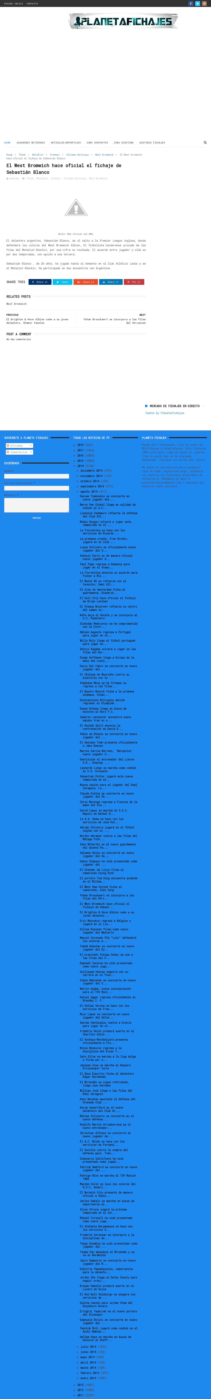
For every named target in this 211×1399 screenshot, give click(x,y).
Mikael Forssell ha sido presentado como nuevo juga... (106, 1206)
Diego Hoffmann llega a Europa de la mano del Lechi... (107, 646)
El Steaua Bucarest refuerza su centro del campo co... (108, 595)
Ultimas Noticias (77, 154)
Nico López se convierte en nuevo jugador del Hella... (104, 1002)
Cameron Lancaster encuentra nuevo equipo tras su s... (105, 705)
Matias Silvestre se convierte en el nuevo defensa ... (107, 1104)
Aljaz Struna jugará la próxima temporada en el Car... (103, 1198)
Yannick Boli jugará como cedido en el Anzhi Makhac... (109, 1317)
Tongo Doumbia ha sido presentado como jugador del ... (109, 1232)
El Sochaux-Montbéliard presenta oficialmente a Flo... (104, 1028)
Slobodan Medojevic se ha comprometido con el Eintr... (109, 612)
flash (22, 154)
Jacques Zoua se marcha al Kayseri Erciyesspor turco (105, 1053)
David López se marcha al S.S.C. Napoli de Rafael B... (104, 799)
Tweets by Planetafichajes (164, 163)
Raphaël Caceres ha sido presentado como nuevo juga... (106, 952)
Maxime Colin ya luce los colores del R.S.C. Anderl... (108, 1172)
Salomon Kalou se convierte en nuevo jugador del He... (107, 841)
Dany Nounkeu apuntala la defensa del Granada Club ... (107, 1087)
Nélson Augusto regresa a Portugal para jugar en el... (105, 620)
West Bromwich (104, 154)
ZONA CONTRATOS (97, 142)
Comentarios (17, 439)
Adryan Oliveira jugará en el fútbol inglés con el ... (107, 816)
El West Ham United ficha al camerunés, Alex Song (101, 875)
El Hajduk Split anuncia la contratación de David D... (101, 714)
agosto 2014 (89, 479)
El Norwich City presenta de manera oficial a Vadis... (106, 1181)
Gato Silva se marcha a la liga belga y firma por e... (108, 1045)
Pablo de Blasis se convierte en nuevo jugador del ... (108, 722)
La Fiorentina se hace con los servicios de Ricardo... (102, 519)
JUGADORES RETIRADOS (30, 142)
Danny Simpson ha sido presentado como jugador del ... (108, 850)
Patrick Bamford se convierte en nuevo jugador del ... (108, 1155)
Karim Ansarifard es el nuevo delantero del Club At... (101, 1096)
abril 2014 (88, 1349)
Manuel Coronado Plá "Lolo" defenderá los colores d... (108, 926)
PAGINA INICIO (13, 3)
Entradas (15, 432)
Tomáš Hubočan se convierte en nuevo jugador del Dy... (107, 934)
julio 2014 (89, 1334)
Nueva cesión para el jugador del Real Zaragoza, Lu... (108, 773)
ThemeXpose (27, 1394)
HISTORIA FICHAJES (152, 142)
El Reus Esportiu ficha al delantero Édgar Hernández (107, 1062)
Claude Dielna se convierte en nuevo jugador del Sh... (107, 782)
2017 (81, 437)
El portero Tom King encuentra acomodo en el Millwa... (109, 867)
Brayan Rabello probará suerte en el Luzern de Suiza (107, 1274)
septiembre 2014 (92, 473)
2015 (81, 448)
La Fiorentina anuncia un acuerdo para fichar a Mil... (108, 561)
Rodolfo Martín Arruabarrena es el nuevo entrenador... (105, 1113)
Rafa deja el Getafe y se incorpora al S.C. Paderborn (108, 603)
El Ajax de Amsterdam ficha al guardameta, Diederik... (102, 578)
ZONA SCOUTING (124, 142)
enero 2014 (88, 1365)
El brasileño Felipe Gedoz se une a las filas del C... (106, 943)
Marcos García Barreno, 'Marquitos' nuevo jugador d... (106, 739)
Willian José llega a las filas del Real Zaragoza (106, 1079)
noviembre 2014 (92, 463)
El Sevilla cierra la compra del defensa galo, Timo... (104, 1138)
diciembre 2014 (92, 457)
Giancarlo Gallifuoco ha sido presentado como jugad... (101, 1147)
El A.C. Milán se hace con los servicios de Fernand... (102, 1130)
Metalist (38, 154)
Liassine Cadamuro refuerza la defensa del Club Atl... (108, 502)
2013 (81, 1372)
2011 (81, 1382)
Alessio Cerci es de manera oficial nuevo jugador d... (106, 544)
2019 (81, 432)
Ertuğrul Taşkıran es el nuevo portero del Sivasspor (108, 1300)
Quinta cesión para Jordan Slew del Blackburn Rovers (106, 1291)
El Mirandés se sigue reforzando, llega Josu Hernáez (104, 1070)
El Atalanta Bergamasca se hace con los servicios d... (106, 1215)
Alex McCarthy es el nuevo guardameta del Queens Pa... (108, 833)
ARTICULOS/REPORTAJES (66, 142)
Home (7, 142)
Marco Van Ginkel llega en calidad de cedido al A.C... (108, 493)
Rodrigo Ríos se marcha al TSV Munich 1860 (108, 1164)
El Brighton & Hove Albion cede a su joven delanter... (107, 901)
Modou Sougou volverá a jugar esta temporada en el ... (105, 510)
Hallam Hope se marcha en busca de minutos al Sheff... (105, 1325)
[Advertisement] (27, 74)
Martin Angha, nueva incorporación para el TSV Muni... (105, 977)
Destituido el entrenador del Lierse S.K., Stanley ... (107, 748)
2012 (81, 1377)
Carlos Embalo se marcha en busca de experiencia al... (107, 1189)
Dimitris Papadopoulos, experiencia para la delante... (106, 1257)
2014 (81, 453)
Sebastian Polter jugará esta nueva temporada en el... (106, 765)
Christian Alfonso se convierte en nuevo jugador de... (105, 1121)
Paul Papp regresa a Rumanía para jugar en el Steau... (105, 552)
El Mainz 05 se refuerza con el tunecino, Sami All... (103, 569)
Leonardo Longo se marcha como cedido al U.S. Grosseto (108, 756)
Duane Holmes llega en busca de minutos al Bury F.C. (103, 697)
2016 (81, 442)
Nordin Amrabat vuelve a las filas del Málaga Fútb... (108, 824)
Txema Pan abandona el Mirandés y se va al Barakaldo (107, 1240)
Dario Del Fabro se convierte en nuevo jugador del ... (108, 654)
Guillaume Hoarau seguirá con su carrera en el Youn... (104, 960)
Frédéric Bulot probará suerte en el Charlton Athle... (107, 1019)
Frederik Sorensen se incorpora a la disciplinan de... (107, 1223)
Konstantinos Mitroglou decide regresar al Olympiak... (102, 688)
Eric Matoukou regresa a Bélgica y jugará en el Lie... (105, 909)
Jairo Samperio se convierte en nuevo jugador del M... (108, 1249)
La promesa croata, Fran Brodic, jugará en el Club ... (104, 527)
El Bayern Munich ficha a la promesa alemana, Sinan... (107, 680)
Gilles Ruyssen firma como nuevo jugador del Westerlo (104, 918)
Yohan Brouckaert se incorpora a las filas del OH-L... (107, 884)
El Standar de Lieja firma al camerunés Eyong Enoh (102, 858)
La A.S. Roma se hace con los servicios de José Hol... (101, 807)
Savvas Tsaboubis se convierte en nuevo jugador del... (104, 484)
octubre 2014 (90, 468)
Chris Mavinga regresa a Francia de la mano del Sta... (108, 790)
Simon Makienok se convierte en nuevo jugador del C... (108, 969)
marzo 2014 (89, 1355)
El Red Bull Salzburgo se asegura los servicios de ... (107, 1283)
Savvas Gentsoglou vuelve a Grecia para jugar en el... (105, 1011)
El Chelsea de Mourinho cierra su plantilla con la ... (104, 663)
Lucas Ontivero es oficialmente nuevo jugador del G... (108, 535)
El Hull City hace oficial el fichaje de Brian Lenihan (108, 586)
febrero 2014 (90, 1360)
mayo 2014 (88, 1344)
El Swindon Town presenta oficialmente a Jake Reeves (108, 731)
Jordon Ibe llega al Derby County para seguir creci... (108, 1266)
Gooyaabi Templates (71, 1394)
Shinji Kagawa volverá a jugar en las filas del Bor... (108, 637)
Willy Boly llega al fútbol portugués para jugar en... (107, 629)
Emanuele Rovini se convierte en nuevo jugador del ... (108, 1308)
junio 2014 (89, 1339)
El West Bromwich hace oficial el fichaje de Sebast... (104, 892)
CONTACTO (32, 3)
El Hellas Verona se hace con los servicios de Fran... (104, 994)
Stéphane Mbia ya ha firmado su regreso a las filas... (103, 671)
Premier (55, 154)
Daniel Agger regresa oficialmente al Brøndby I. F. (108, 985)
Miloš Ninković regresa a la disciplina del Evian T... (101, 1036)
